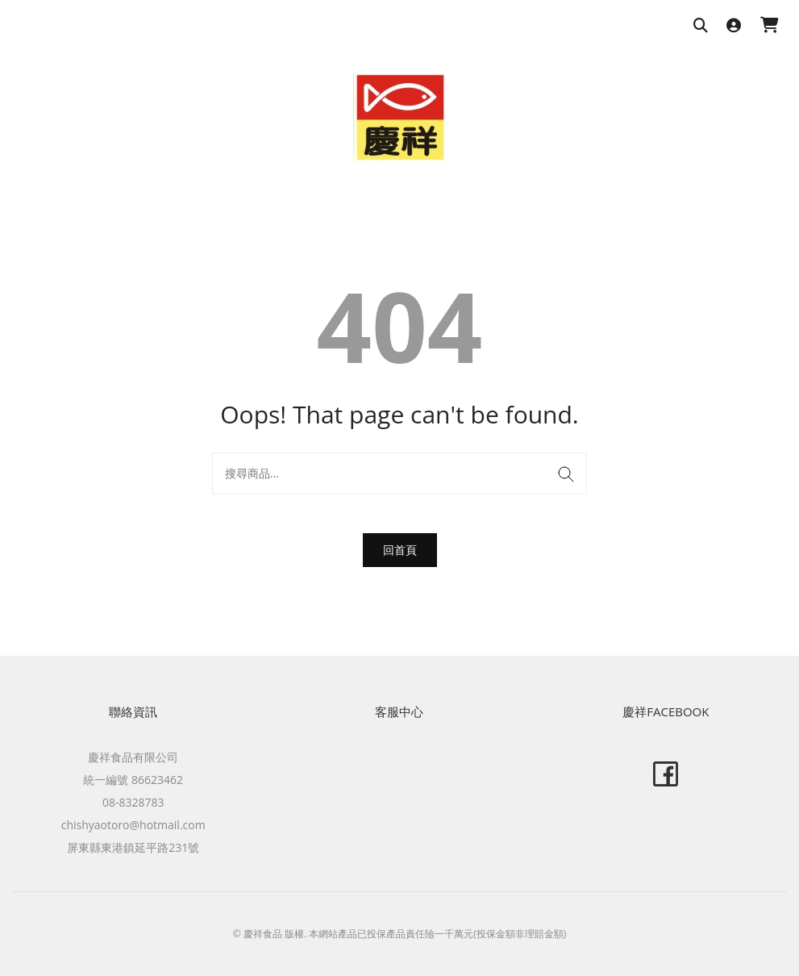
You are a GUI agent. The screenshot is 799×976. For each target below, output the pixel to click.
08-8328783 (133, 802)
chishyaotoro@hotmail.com (133, 824)
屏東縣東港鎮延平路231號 (133, 847)
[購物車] (769, 26)
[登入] (733, 26)
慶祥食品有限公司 (133, 757)
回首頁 (400, 549)
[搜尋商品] (700, 26)
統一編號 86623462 (133, 779)
